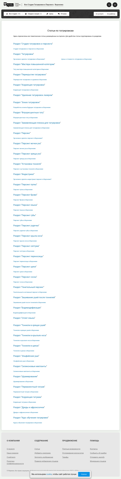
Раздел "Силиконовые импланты (29, 366)
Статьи (37, 449)
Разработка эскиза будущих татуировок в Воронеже (31, 107)
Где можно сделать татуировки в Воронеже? (29, 59)
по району (111, 14)
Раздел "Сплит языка (24, 318)
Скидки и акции (33, 14)
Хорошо (84, 474)
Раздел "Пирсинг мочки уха (27, 143)
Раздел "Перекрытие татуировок (29, 74)
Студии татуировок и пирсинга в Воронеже (28, 49)
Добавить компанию (43, 453)
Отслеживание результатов (73, 453)
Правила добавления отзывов (46, 461)
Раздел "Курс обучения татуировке (30, 417)
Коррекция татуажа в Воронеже (24, 402)
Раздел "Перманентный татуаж (28, 386)
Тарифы (65, 457)
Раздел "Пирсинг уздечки (26, 225)
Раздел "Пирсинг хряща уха (27, 153)
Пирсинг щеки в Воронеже (22, 272)
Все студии (13, 14)
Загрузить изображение (44, 457)
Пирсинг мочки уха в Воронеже (24, 148)
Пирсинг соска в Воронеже (22, 282)
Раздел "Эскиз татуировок (26, 102)
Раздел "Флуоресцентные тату (28, 112)
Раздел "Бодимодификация (27, 307)
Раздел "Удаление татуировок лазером (32, 95)
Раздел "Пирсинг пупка (24, 184)
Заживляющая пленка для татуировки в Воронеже (31, 128)
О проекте (11, 449)
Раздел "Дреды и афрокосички (28, 407)
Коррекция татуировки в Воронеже (25, 90)
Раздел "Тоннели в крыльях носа (29, 335)
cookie (49, 474)
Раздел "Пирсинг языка (25, 205)
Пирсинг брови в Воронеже (23, 200)
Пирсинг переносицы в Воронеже (25, 261)
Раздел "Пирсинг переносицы (28, 256)
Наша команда (12, 453)
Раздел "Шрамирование (25, 376)
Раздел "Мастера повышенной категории (33, 64)
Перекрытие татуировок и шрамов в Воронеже (30, 79)
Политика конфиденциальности (15, 462)
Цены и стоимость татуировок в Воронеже (76, 59)
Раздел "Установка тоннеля (27, 164)
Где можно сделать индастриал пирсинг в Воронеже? (32, 179)
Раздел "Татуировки (23, 54)
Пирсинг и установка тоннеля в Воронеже (28, 169)
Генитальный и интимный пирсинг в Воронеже (30, 292)
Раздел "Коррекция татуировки (28, 85)
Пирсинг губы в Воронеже (22, 220)
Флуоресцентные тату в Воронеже (25, 117)
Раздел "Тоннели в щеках (26, 345)
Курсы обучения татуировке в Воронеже (27, 423)
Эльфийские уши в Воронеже (23, 361)
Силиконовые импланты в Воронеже (26, 371)
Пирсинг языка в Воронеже (23, 210)
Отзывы (62, 14)
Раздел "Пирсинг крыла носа (27, 236)
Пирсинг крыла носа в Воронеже (25, 241)
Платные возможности (71, 449)
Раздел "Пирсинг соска (24, 277)
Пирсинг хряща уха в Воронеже (24, 159)
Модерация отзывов (98, 461)
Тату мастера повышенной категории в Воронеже (31, 69)
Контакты (94, 449)
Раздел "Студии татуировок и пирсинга (32, 43)
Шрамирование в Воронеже (23, 381)
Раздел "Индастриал (23, 174)
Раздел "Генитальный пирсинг (28, 287)
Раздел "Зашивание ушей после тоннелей (34, 297)
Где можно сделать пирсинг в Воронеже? (28, 138)
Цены (49, 14)
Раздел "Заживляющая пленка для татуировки (36, 123)
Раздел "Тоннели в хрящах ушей (29, 325)
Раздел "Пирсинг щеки (24, 266)
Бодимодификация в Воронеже (24, 313)
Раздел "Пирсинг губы (24, 215)
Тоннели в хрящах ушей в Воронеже (26, 330)
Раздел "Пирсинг (21, 133)
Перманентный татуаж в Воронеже (25, 392)
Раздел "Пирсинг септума (26, 246)
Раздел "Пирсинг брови (25, 195)
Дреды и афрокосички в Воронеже (25, 412)
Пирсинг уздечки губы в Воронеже (25, 231)
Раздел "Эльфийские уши (26, 356)
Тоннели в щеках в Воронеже (23, 351)
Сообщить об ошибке (98, 453)
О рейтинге (11, 457)
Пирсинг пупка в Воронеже (22, 189)
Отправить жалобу (97, 457)
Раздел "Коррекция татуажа (27, 397)
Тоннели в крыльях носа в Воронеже (26, 340)
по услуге (100, 14)
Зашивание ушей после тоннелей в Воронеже (29, 302)
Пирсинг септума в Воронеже (23, 251)
